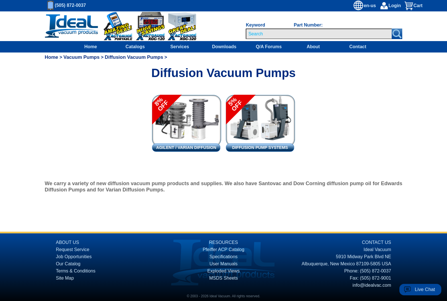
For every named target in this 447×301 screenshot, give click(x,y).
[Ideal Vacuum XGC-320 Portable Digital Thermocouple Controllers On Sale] (176, 26)
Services (179, 46)
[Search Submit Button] (397, 34)
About (313, 46)
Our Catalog (68, 263)
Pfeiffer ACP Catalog (223, 249)
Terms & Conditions (76, 270)
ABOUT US (67, 242)
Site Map (65, 278)
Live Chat (425, 289)
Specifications (224, 256)
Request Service (72, 249)
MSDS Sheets (223, 278)
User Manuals (224, 263)
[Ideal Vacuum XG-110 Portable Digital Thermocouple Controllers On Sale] (114, 26)
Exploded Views (223, 270)
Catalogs (135, 46)
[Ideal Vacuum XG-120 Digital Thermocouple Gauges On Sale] (148, 26)
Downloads (224, 46)
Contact (357, 46)
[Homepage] (71, 26)
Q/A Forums (269, 46)
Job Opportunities (74, 256)
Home (90, 46)
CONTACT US (376, 242)
